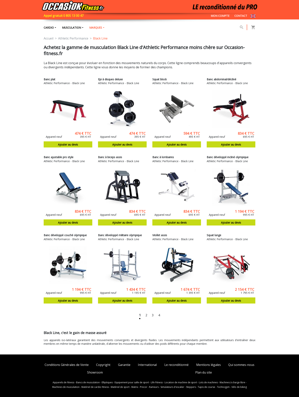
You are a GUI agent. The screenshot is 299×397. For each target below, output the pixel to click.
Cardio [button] (49, 28)
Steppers (191, 387)
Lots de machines (208, 382)
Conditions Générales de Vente (67, 365)
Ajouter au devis (68, 145)
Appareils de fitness (63, 382)
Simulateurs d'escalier (172, 387)
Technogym (223, 387)
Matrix (134, 387)
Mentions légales (208, 365)
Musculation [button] (72, 28)
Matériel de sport (120, 387)
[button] (241, 27)
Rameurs (154, 387)
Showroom (95, 372)
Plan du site (203, 372)
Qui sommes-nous (241, 365)
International (147, 365)
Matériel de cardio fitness (95, 387)
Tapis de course (206, 387)
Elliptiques (107, 382)
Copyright (103, 365)
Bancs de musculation (88, 382)
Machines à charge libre (232, 382)
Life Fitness (157, 382)
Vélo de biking (239, 387)
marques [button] (96, 28)
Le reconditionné (176, 365)
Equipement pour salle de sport (132, 382)
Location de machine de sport (181, 382)
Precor (143, 387)
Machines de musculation (66, 387)
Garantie (124, 365)
